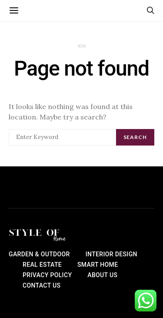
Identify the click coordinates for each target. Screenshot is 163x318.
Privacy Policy (47, 275)
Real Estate (42, 264)
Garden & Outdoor (39, 254)
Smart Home (97, 264)
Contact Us (41, 285)
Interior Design (111, 254)
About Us (102, 275)
